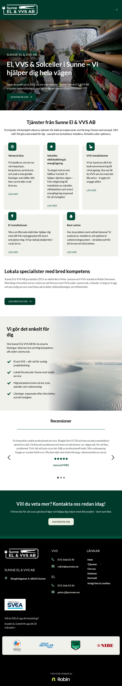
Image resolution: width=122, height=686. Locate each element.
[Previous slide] (9, 457)
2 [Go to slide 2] (61, 477)
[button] (115, 9)
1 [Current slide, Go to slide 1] (58, 477)
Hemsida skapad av (61, 673)
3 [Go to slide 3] (64, 477)
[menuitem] (102, 560)
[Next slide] (112, 457)
